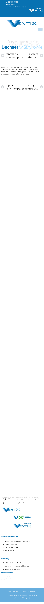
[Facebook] (3, 578)
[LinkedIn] (8, 578)
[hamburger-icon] (40, 29)
